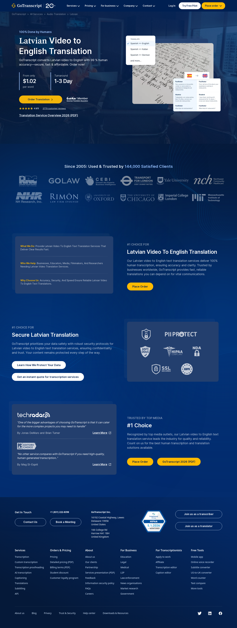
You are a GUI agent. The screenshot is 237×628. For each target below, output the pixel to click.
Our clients (91, 561)
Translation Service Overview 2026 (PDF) (48, 115)
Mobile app (197, 556)
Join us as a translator (197, 526)
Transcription (22, 556)
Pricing (53, 556)
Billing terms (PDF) (60, 567)
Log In (172, 5)
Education (125, 556)
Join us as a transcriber (197, 514)
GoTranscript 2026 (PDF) (178, 461)
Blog (34, 612)
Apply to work (163, 556)
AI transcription (23, 572)
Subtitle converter (200, 567)
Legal (123, 561)
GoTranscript (19, 14)
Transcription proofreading (29, 567)
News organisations (131, 582)
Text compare (198, 582)
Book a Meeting (66, 522)
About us (90, 556)
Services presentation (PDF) (100, 572)
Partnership (91, 567)
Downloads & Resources (117, 612)
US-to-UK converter (201, 572)
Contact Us (30, 522)
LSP (122, 572)
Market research (129, 588)
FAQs (88, 588)
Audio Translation (56, 14)
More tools (197, 588)
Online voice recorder (202, 561)
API (16, 593)
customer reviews (54, 108)
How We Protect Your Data (39, 365)
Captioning (21, 577)
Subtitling (20, 588)
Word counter (198, 577)
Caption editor (163, 572)
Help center (90, 612)
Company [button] (131, 5)
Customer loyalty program (64, 577)
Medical (124, 567)
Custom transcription (26, 561)
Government (127, 593)
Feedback (90, 577)
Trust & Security (67, 612)
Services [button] (73, 5)
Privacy (48, 612)
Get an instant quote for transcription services (48, 377)
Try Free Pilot (189, 5)
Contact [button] (149, 5)
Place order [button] (213, 5)
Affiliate (160, 561)
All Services (36, 14)
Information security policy (99, 582)
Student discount (59, 572)
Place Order (140, 286)
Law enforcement (129, 577)
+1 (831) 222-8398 (59, 511)
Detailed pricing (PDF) (61, 561)
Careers (89, 593)
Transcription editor (166, 567)
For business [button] (110, 5)
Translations (21, 582)
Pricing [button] (90, 5)
